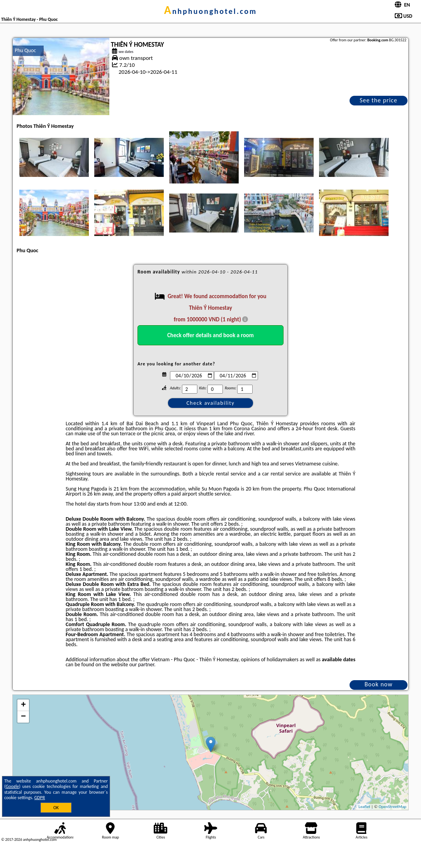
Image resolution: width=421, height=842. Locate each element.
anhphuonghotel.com (210, 11)
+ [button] (23, 705)
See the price (378, 100)
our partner (141, 664)
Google (12, 786)
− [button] (23, 717)
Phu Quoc (25, 50)
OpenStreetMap (392, 806)
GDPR (39, 797)
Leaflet (364, 806)
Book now (379, 684)
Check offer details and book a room (210, 335)
